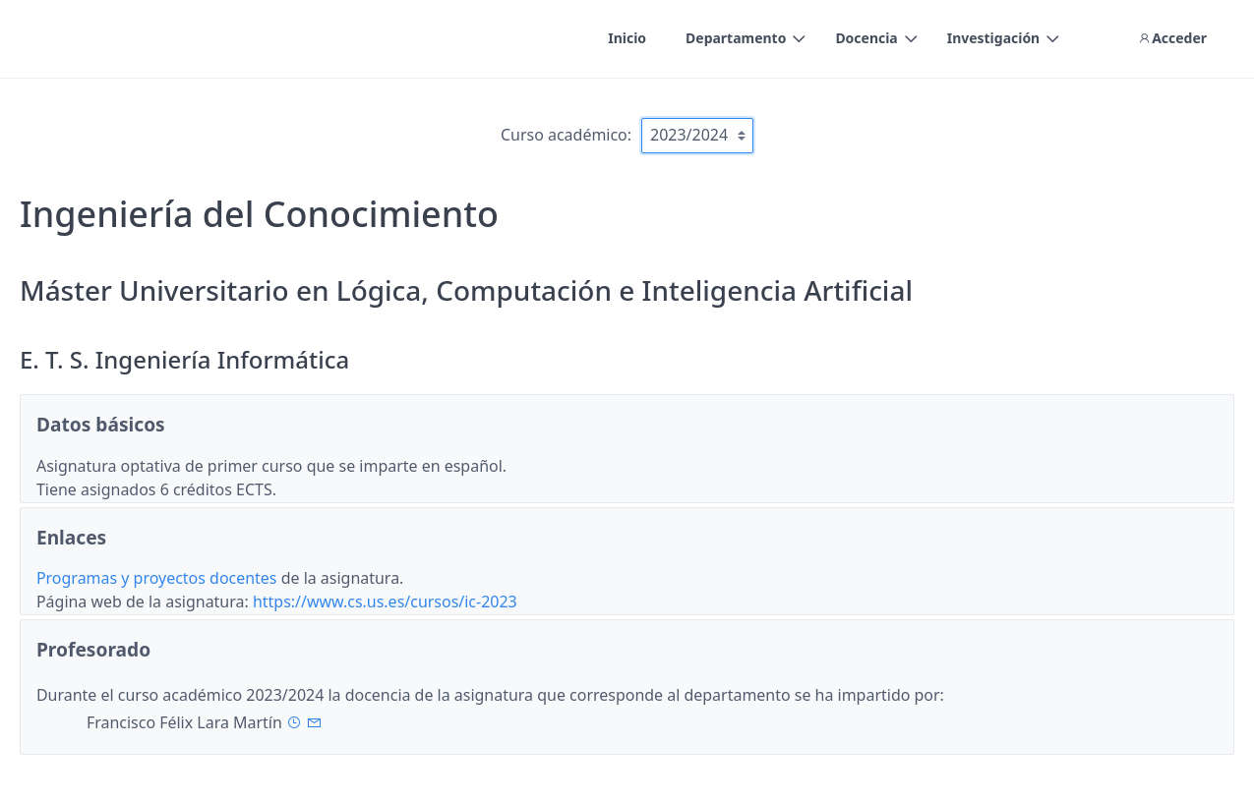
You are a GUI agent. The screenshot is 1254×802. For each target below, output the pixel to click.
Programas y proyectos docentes (158, 578)
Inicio (627, 38)
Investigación (993, 38)
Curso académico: (566, 134)
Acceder (1172, 38)
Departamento (736, 38)
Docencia (866, 38)
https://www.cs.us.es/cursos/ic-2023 (385, 601)
